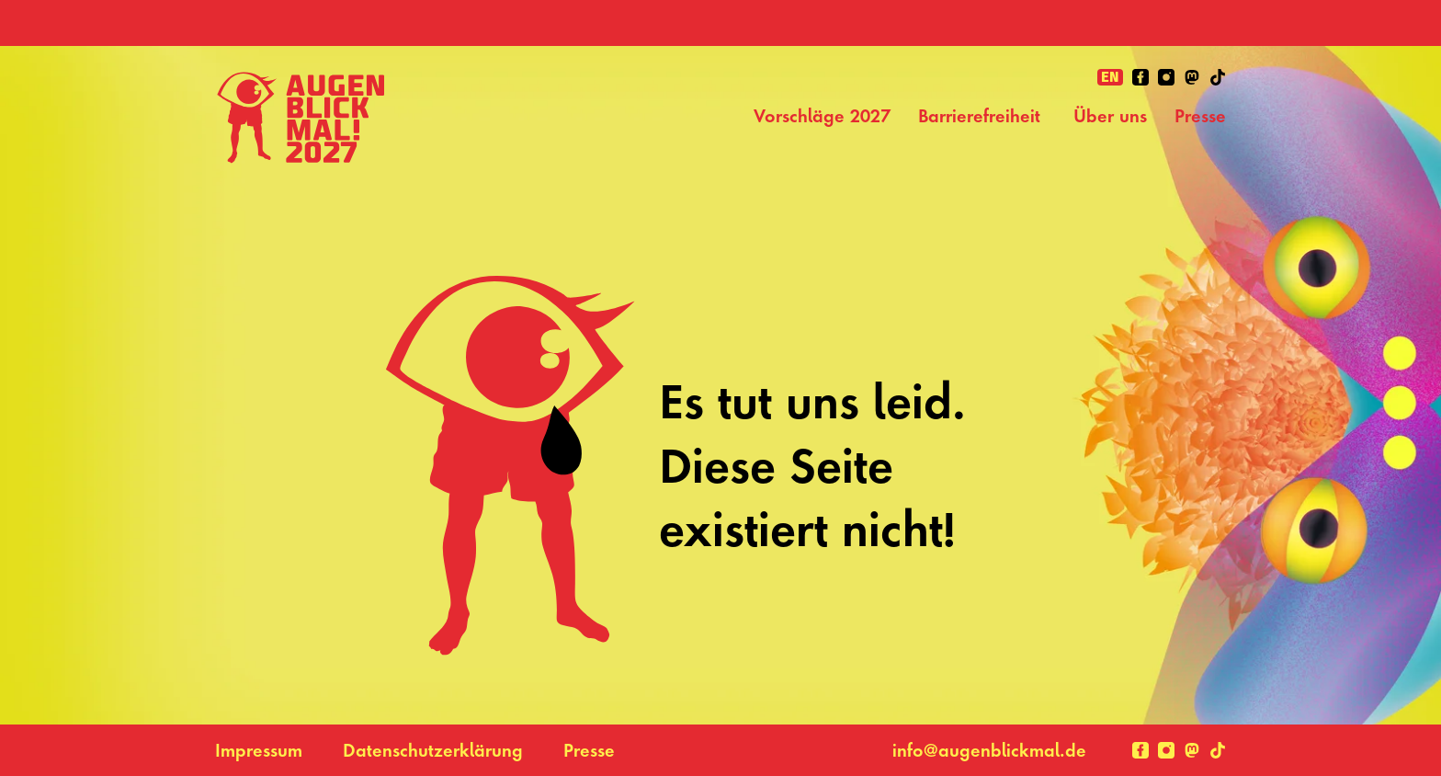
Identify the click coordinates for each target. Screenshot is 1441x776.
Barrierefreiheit (982, 116)
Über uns (1110, 116)
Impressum (258, 750)
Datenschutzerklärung (433, 750)
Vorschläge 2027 (822, 116)
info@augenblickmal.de (989, 750)
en (1110, 77)
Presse (1200, 116)
